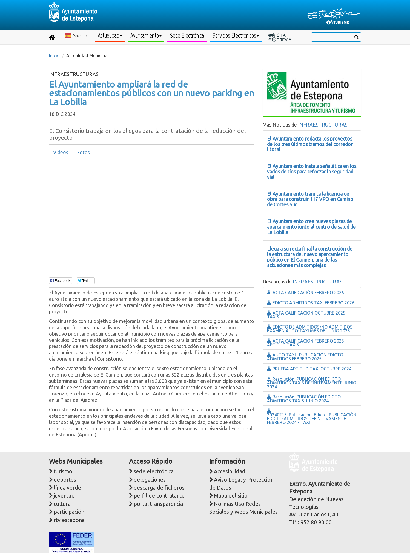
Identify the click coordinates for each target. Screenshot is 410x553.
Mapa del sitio (231, 496)
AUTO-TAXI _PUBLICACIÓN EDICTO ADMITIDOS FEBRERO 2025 (305, 356)
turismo (63, 471)
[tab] (60, 152)
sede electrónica (154, 471)
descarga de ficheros (159, 488)
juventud (64, 496)
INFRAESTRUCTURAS (323, 124)
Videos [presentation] (60, 152)
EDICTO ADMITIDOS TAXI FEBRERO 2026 (310, 302)
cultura (62, 504)
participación (69, 512)
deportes (65, 480)
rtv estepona (69, 520)
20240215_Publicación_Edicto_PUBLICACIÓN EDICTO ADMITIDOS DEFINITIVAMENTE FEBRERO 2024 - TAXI (311, 417)
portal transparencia (158, 504)
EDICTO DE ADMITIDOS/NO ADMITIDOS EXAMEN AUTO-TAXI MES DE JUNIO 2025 (309, 328)
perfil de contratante (159, 496)
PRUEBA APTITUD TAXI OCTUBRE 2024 (309, 368)
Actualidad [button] (110, 35)
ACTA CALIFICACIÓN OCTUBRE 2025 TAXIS (306, 314)
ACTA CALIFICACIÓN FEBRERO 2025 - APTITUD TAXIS (307, 342)
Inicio (54, 55)
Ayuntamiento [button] (146, 35)
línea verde (67, 488)
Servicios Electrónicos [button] (236, 35)
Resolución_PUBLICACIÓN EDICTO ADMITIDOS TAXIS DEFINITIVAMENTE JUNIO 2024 (311, 383)
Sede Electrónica (187, 35)
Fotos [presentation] (83, 152)
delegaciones (150, 480)
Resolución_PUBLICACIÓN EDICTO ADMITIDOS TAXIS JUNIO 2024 (304, 398)
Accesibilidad (229, 471)
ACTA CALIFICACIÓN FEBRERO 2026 (305, 292)
